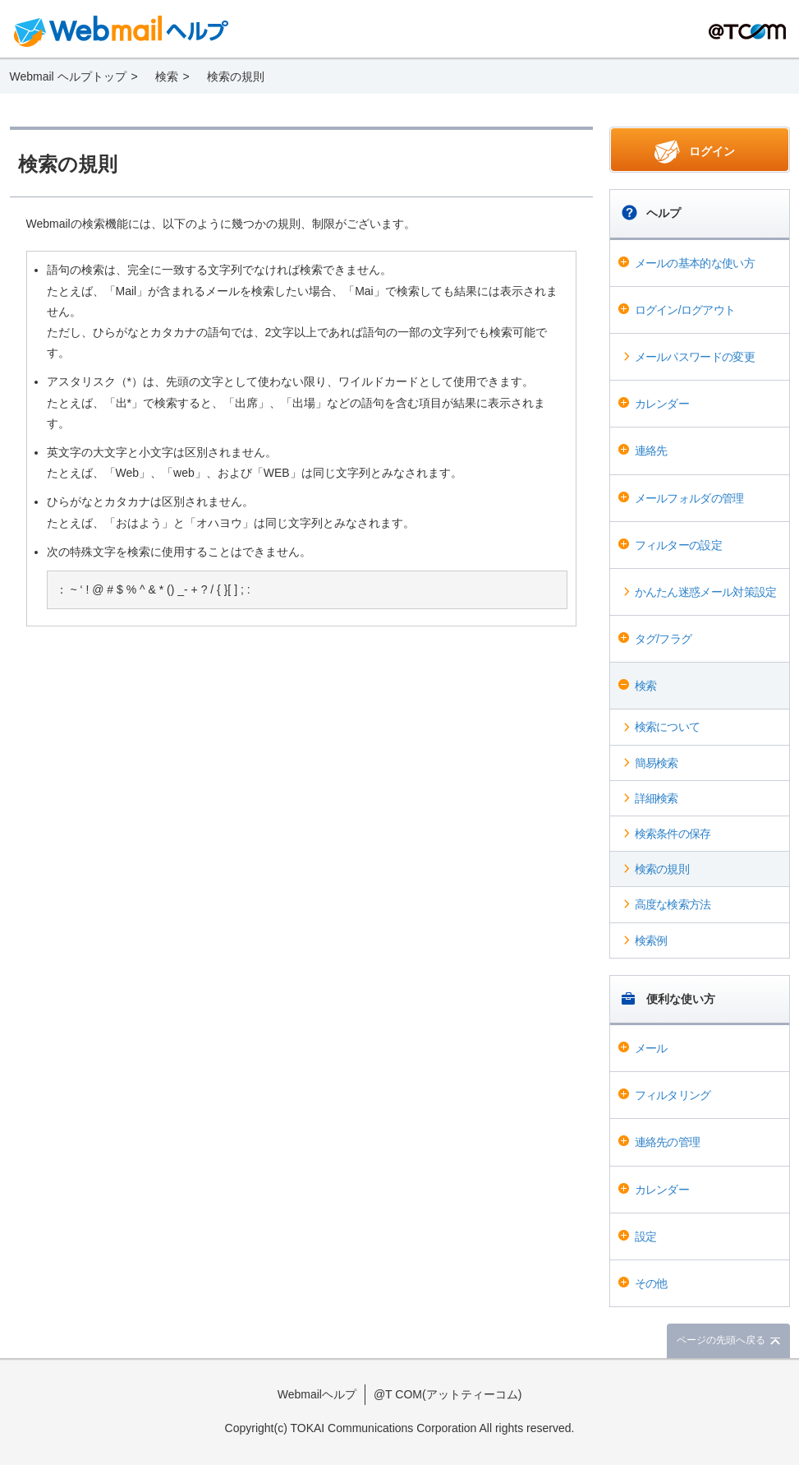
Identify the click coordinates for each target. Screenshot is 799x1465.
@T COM (747, 32)
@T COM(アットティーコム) (447, 1394)
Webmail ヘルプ (121, 31)
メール (651, 1048)
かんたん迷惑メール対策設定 (706, 591)
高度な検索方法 (673, 904)
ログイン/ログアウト (685, 310)
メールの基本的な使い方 (695, 263)
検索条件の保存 (673, 833)
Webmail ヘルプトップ (68, 76)
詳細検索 (656, 798)
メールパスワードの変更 (695, 356)
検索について (667, 726)
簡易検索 (656, 762)
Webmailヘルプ (317, 1394)
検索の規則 (662, 869)
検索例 (651, 940)
